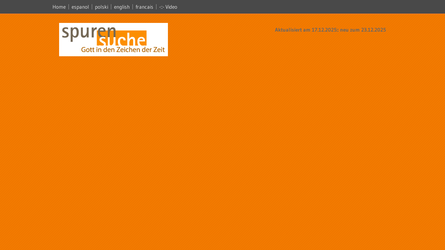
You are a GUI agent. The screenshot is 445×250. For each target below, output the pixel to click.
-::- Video (168, 6)
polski (101, 6)
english (122, 6)
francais (144, 6)
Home (59, 6)
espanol (80, 6)
